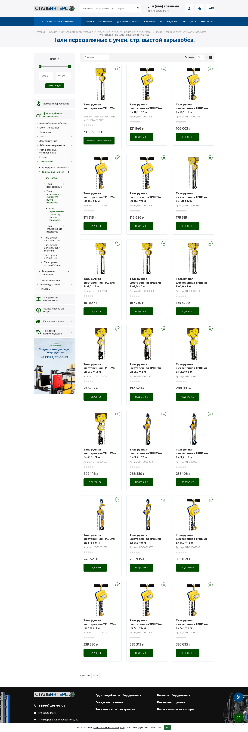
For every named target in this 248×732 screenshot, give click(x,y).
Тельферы (44, 288)
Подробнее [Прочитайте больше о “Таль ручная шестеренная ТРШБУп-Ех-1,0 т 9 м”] (187, 311)
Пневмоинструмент (171, 702)
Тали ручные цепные (53, 171)
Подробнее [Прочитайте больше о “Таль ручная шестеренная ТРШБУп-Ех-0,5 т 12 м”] (141, 137)
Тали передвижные (54, 185)
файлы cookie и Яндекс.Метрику (108, 727)
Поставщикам (168, 21)
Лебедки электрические (52, 145)
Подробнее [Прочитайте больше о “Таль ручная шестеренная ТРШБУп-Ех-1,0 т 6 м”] (141, 311)
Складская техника (53, 321)
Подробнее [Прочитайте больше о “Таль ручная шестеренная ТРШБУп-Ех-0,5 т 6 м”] (95, 226)
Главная (89, 21)
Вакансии (149, 21)
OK (167, 727)
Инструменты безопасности (50, 299)
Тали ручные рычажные (54, 167)
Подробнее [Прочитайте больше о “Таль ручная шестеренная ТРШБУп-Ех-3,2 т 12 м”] (141, 482)
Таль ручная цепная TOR (50, 256)
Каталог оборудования (58, 21)
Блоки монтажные (49, 127)
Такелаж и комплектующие (52, 332)
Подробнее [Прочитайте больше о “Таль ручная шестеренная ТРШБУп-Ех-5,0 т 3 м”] (95, 653)
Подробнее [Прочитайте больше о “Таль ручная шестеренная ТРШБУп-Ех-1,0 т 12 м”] (187, 226)
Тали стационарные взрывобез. (54, 228)
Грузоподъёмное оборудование (52, 114)
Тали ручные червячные (48, 272)
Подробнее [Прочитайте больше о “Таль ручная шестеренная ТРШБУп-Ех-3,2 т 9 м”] (141, 567)
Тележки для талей (49, 284)
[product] (101, 84)
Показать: (190, 57)
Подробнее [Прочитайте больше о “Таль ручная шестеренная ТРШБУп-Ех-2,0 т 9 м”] (95, 482)
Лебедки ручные (48, 140)
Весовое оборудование (56, 103)
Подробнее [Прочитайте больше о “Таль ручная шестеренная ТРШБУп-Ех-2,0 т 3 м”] (141, 396)
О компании (105, 21)
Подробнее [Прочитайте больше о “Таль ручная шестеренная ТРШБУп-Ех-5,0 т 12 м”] (187, 567)
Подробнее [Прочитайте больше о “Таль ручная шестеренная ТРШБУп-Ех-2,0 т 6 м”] (187, 396)
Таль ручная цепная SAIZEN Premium (52, 247)
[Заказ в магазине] (96, 57)
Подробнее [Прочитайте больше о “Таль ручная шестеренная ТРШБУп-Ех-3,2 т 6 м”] (95, 567)
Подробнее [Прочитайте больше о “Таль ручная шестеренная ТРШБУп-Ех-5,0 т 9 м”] (187, 653)
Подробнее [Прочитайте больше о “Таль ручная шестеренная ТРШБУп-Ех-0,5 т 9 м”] (141, 226)
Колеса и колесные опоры (53, 310)
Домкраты (45, 132)
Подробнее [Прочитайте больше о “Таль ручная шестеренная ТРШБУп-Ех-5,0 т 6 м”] (141, 653)
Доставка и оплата (128, 21)
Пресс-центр (189, 21)
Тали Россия (51, 177)
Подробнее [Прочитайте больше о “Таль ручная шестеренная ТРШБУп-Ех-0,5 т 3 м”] (187, 137)
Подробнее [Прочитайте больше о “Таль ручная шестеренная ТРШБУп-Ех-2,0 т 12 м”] (95, 396)
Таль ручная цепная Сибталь (52, 263)
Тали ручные (46, 161)
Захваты (43, 136)
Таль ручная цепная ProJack (52, 239)
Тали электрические (50, 280)
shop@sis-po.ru (160, 10)
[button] (117, 69)
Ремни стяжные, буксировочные (48, 151)
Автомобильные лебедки (53, 123)
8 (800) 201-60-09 (165, 6)
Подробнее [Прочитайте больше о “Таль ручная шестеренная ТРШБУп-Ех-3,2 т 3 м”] (187, 482)
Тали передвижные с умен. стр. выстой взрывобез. (54, 197)
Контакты (207, 21)
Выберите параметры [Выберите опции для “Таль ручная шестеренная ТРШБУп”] (99, 140)
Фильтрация (54, 85)
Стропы (43, 157)
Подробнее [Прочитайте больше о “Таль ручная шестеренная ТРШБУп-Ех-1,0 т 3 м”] (95, 311)
